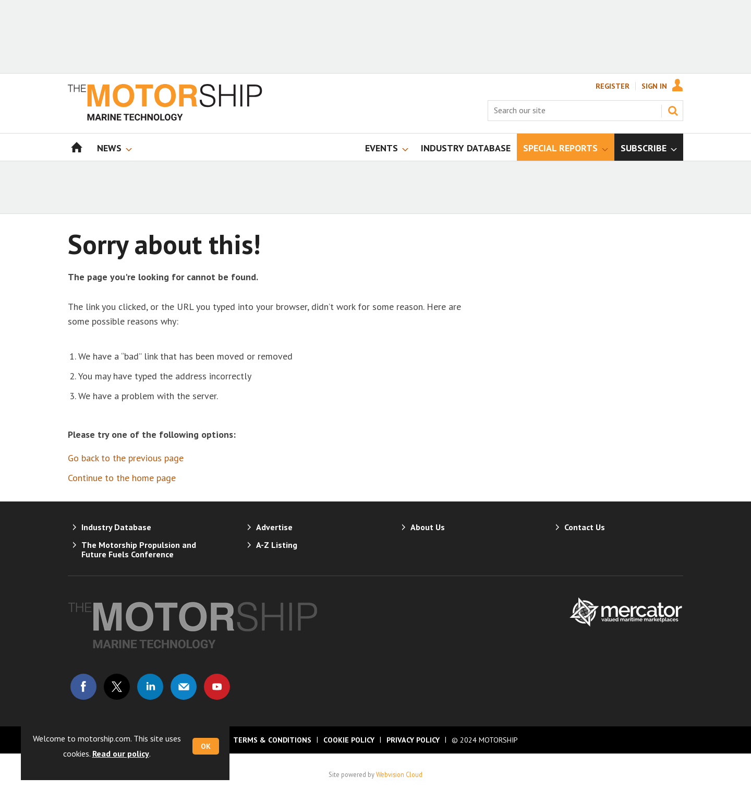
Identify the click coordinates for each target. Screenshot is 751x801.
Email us (183, 686)
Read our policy (120, 753)
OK (206, 746)
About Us (427, 527)
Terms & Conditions (272, 740)
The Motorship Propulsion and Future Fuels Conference (138, 549)
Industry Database (116, 527)
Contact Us (584, 527)
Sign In (654, 86)
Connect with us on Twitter (116, 686)
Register (612, 86)
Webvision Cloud (399, 774)
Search (672, 110)
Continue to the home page (122, 478)
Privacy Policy (413, 740)
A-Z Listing (276, 545)
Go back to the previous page (126, 458)
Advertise (274, 527)
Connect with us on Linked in (150, 686)
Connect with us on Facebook (83, 686)
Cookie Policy (348, 740)
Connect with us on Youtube (217, 686)
